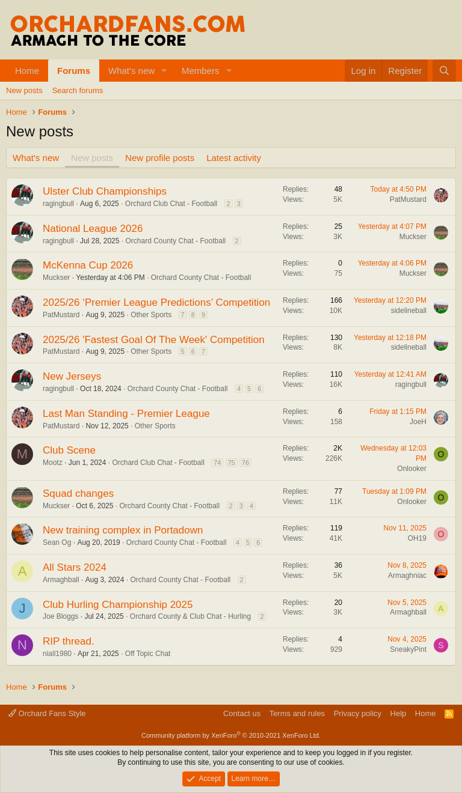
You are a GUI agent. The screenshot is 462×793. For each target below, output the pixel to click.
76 (245, 462)
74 (217, 462)
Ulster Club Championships (105, 191)
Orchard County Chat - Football (175, 241)
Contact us (241, 713)
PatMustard (408, 199)
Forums (73, 70)
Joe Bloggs (60, 616)
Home (27, 70)
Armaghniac (407, 575)
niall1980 (57, 653)
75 (231, 462)
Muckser (413, 236)
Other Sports (151, 315)
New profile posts (159, 158)
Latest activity (233, 158)
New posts (24, 90)
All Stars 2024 (74, 567)
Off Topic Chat (148, 653)
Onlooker (412, 468)
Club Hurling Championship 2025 (117, 604)
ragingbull (58, 203)
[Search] (444, 70)
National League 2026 (93, 228)
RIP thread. (68, 641)
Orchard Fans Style (47, 713)
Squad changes (78, 493)
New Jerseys (72, 376)
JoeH (418, 422)
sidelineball (409, 310)
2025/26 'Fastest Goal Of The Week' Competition (154, 339)
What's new (131, 70)
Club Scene (69, 450)
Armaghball (61, 580)
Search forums (77, 90)
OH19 (417, 538)
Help (398, 713)
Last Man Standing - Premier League (126, 413)
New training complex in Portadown (123, 530)
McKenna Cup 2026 (88, 265)
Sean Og (57, 542)
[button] (164, 70)
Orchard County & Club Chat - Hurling (190, 616)
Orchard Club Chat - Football (171, 203)
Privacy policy (357, 713)
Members (201, 70)
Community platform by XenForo (231, 735)
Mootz (53, 462)
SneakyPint (408, 649)
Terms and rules (297, 713)
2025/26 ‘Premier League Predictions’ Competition (156, 302)
